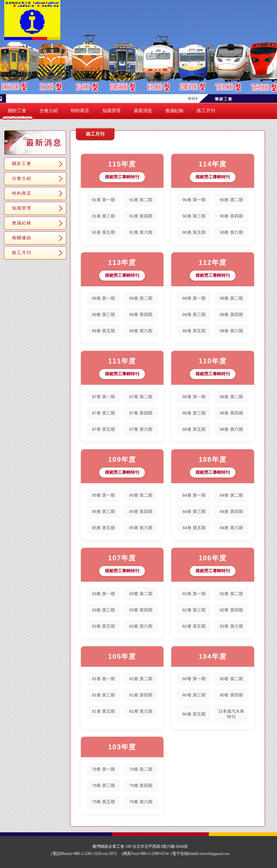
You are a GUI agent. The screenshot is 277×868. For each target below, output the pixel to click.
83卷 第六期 (140, 626)
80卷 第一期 (194, 678)
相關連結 (21, 237)
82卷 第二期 (231, 593)
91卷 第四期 (140, 216)
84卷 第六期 (231, 527)
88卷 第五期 (194, 330)
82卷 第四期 (231, 609)
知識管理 (111, 110)
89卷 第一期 (103, 298)
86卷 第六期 (231, 429)
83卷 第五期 (103, 626)
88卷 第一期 (194, 298)
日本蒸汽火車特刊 (231, 714)
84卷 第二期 (231, 495)
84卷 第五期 (194, 527)
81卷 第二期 (140, 678)
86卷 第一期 (194, 396)
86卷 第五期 (194, 429)
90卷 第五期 (194, 232)
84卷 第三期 (194, 511)
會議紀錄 (174, 110)
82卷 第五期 (194, 626)
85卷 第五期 (103, 527)
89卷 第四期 (140, 314)
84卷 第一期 (194, 495)
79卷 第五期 (103, 801)
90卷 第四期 (231, 216)
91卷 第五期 (103, 232)
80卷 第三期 (194, 694)
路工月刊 (206, 110)
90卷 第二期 (231, 199)
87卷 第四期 (140, 412)
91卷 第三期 (103, 216)
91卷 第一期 (103, 199)
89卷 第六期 (140, 330)
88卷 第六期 (231, 330)
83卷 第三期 (103, 609)
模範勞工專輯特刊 (122, 176)
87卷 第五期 (103, 429)
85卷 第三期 (103, 511)
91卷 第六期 (140, 232)
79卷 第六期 (140, 801)
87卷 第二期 (140, 396)
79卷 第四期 (140, 785)
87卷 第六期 (140, 429)
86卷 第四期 (231, 412)
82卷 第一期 (194, 593)
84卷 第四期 (231, 511)
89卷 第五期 (103, 330)
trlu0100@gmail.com (214, 854)
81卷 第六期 (140, 711)
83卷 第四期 (140, 609)
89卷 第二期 (140, 298)
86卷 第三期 (194, 412)
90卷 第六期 (231, 232)
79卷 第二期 (140, 769)
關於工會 (17, 110)
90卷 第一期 (194, 199)
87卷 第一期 (103, 396)
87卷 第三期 (103, 412)
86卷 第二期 (231, 396)
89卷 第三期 (103, 314)
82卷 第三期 (194, 609)
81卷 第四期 (140, 694)
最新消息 (143, 110)
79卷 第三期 (103, 785)
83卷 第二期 (140, 593)
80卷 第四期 (231, 694)
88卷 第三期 (194, 314)
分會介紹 (48, 110)
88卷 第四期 (231, 314)
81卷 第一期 (103, 678)
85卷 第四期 (140, 511)
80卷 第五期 (194, 714)
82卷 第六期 (231, 626)
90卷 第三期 (194, 216)
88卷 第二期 (231, 298)
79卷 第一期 (103, 769)
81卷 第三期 (103, 694)
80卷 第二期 (231, 678)
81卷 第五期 (103, 711)
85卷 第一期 (103, 495)
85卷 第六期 (140, 527)
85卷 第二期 (140, 495)
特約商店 (80, 110)
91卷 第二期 (140, 199)
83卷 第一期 (103, 593)
